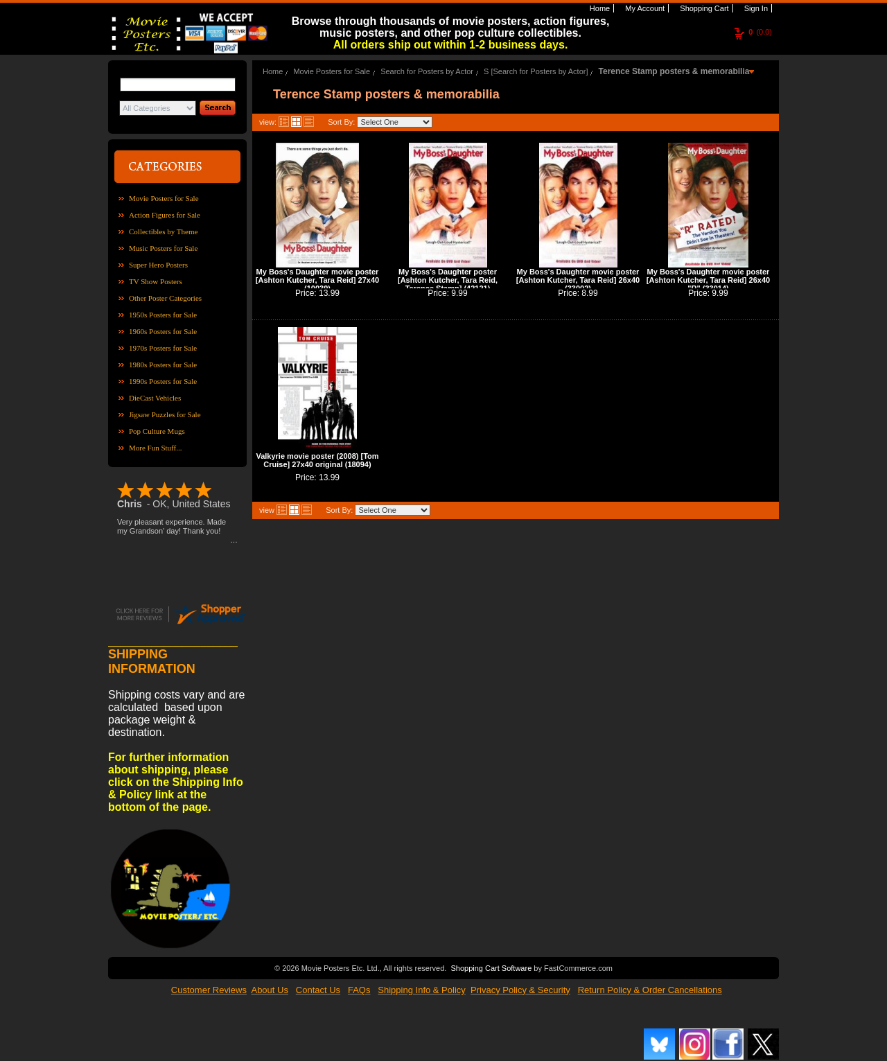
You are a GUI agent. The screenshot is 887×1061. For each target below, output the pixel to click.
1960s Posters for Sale (163, 331)
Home (599, 8)
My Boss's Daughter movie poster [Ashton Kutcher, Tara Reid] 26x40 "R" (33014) (708, 280)
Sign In (755, 8)
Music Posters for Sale (163, 248)
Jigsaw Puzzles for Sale (165, 414)
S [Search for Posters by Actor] (536, 71)
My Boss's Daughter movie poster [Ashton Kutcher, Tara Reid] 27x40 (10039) (317, 280)
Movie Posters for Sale (164, 198)
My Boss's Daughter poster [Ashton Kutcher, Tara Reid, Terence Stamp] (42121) (448, 280)
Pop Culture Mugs (157, 431)
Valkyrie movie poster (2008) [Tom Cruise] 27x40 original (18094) (317, 460)
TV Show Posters (155, 281)
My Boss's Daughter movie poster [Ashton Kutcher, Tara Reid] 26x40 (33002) (578, 280)
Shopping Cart (703, 8)
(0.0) (760, 32)
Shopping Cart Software (491, 968)
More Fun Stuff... (155, 448)
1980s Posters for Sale (163, 364)
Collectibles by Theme (163, 231)
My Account (644, 8)
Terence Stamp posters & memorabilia (674, 71)
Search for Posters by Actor (426, 71)
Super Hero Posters (158, 265)
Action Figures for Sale (164, 215)
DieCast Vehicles (155, 398)
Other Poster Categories (165, 298)
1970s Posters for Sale (163, 348)
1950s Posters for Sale (163, 314)
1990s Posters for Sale (163, 381)
